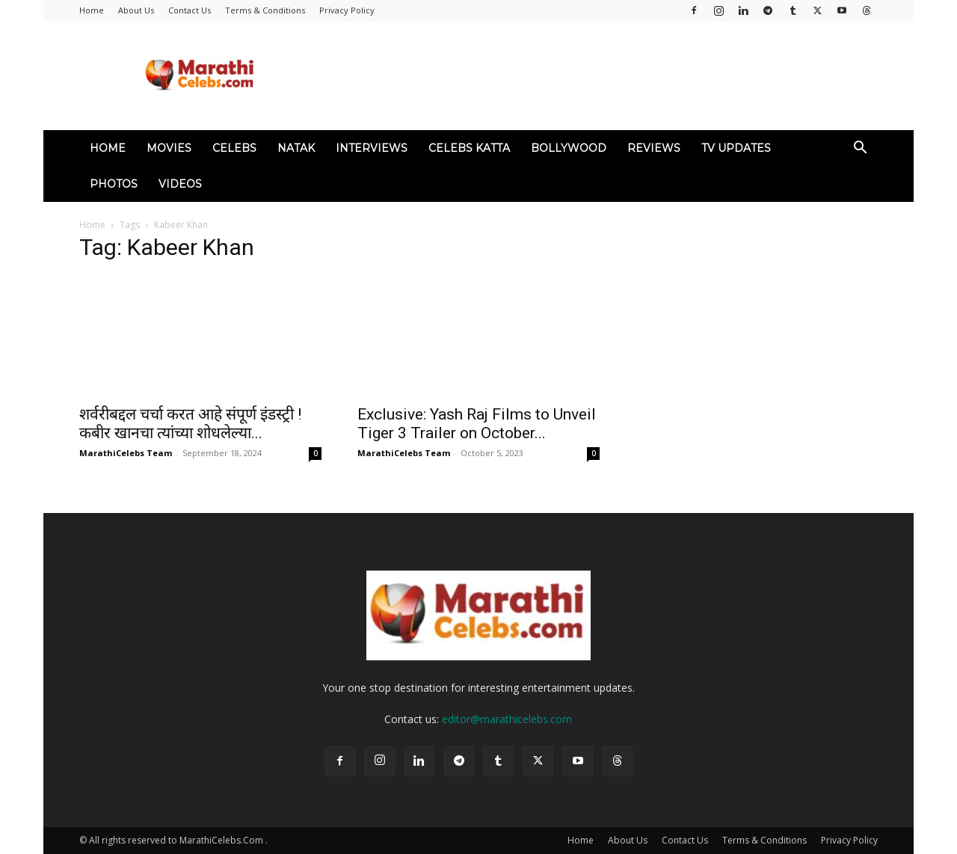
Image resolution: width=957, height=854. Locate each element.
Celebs (234, 148)
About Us (136, 10)
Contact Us (189, 10)
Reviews (653, 148)
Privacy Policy (347, 10)
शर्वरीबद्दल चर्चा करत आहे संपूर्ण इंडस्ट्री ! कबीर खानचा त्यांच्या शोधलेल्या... (190, 423)
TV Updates (736, 148)
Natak (296, 148)
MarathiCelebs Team (125, 452)
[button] (860, 149)
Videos (180, 184)
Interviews (371, 148)
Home (91, 10)
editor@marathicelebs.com (507, 719)
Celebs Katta (469, 148)
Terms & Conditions (265, 10)
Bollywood (568, 148)
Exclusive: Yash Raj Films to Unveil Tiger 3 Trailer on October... (476, 423)
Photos (114, 184)
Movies (169, 148)
